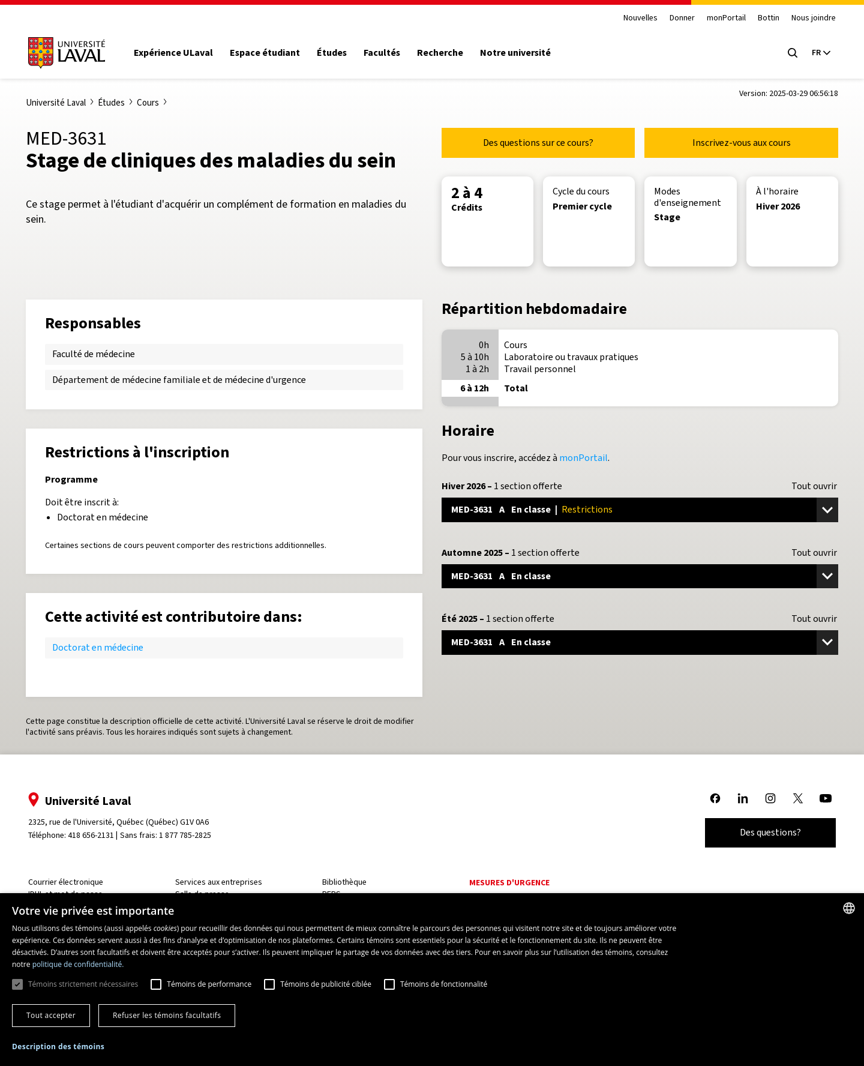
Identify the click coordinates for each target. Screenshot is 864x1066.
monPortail (714, 18)
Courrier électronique (77, 882)
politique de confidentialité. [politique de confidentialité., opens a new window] (78, 964)
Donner (670, 18)
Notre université (526, 53)
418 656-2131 (102, 835)
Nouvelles (629, 18)
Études (343, 53)
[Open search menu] (781, 52)
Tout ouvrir (814, 486)
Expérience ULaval (184, 53)
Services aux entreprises (225, 882)
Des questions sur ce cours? (538, 142)
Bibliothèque (347, 882)
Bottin (757, 18)
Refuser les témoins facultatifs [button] (167, 1015)
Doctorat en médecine (97, 647)
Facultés (393, 53)
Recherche (451, 53)
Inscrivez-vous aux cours (741, 142)
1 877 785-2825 (196, 835)
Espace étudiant (276, 53)
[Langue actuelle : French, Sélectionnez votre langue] (810, 52)
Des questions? (759, 832)
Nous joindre (802, 18)
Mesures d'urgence (508, 882)
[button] (58, 1047)
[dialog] (432, 979)
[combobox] (849, 908)
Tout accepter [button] (51, 1015)
